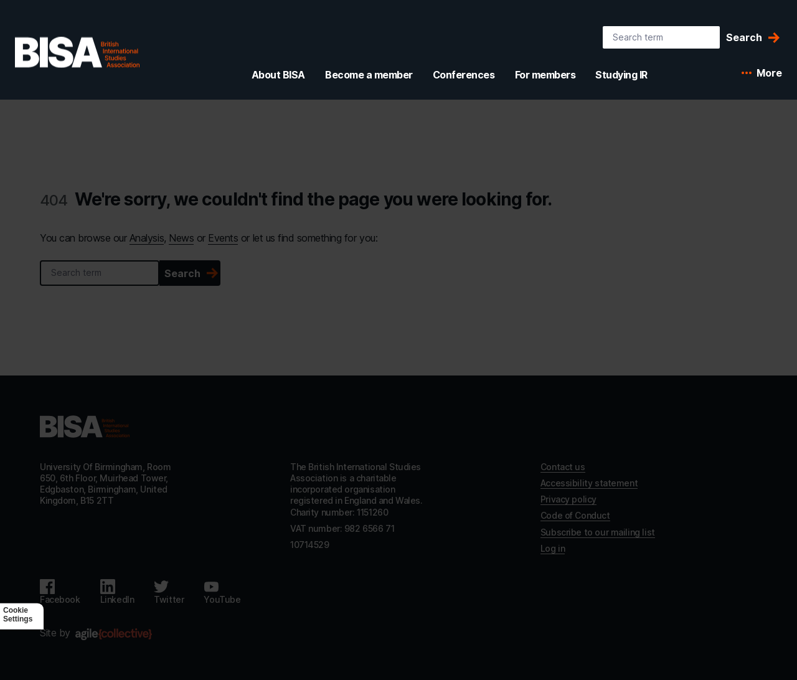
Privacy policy (568, 499)
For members (545, 74)
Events (223, 238)
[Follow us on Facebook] (60, 592)
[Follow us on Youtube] (222, 592)
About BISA (278, 74)
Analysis (147, 238)
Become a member (369, 74)
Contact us (562, 466)
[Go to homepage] (85, 426)
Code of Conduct (575, 515)
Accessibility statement (589, 483)
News (181, 238)
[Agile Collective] (113, 634)
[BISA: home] (77, 52)
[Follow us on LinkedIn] (117, 592)
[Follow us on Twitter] (169, 592)
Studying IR (621, 74)
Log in (552, 548)
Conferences (464, 74)
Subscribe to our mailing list (597, 532)
